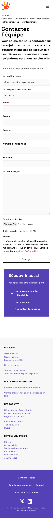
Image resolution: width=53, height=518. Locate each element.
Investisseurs (11, 454)
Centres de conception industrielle (22, 387)
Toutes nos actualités (15, 370)
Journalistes (10, 457)
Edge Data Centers (14, 416)
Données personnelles (20, 485)
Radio (7, 427)
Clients (7, 442)
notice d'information (27, 251)
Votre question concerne (17, 89)
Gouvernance (11, 357)
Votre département (14, 76)
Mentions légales (26, 477)
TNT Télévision (11, 424)
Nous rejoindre (11, 365)
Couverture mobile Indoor (17, 413)
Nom (6, 102)
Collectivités (10, 445)
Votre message (11, 171)
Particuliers (10, 451)
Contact (40, 485)
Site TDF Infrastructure (26, 492)
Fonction (8, 157)
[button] (48, 6)
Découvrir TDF (11, 353)
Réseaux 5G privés (13, 421)
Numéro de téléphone (14, 143)
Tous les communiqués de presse (21, 373)
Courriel (8, 130)
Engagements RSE (13, 360)
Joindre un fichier (12, 219)
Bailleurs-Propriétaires (16, 448)
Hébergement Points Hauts (18, 410)
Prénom (8, 116)
